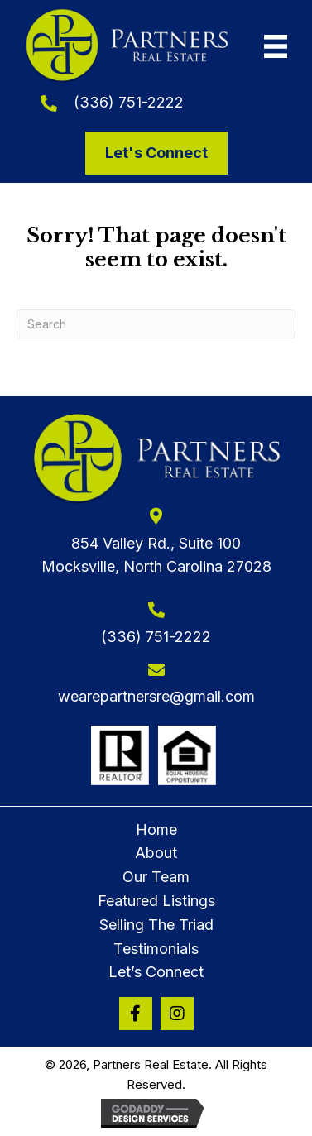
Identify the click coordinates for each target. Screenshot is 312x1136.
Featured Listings (156, 900)
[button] (135, 1013)
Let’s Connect (156, 971)
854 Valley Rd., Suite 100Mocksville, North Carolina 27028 (156, 555)
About (156, 852)
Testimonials (156, 948)
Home (156, 829)
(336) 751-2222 (129, 102)
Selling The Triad (156, 924)
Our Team (156, 876)
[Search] (156, 323)
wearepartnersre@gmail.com (156, 696)
